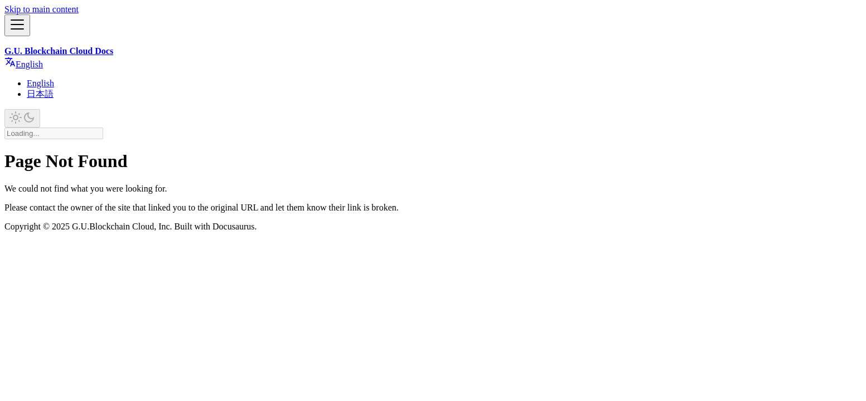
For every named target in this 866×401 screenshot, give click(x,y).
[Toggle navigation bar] (17, 25)
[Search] (53, 133)
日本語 (40, 94)
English (40, 83)
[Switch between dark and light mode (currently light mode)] (22, 118)
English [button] (23, 64)
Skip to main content (41, 9)
